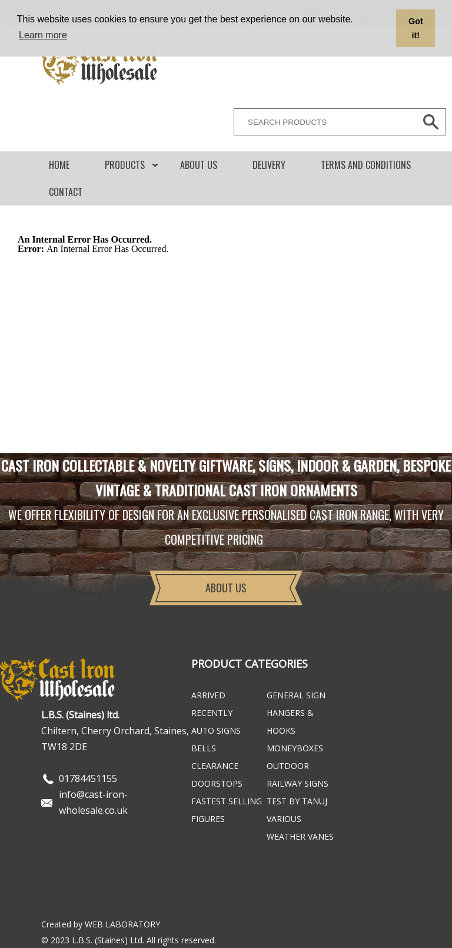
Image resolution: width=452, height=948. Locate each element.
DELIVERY (268, 165)
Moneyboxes (295, 748)
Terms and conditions (366, 165)
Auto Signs (216, 730)
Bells (203, 748)
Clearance (214, 765)
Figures (208, 818)
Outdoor (288, 765)
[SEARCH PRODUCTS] (322, 121)
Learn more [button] (43, 35)
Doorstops (216, 783)
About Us (198, 165)
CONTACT (65, 192)
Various (284, 818)
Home (59, 165)
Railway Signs (297, 783)
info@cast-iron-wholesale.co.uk (93, 802)
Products (125, 165)
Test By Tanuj (297, 801)
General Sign (296, 695)
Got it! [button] (415, 28)
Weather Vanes (300, 836)
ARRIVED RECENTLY (211, 704)
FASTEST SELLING (226, 801)
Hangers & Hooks (290, 721)
